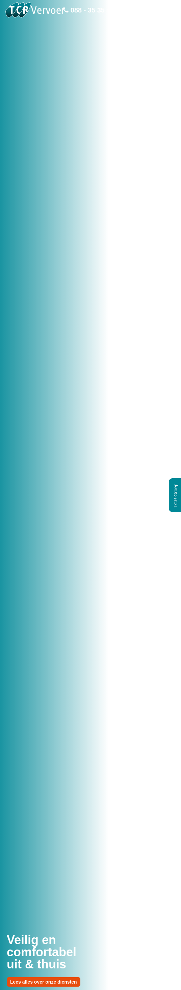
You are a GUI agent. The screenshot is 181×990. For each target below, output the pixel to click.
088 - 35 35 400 (90, 10)
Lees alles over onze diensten (43, 982)
